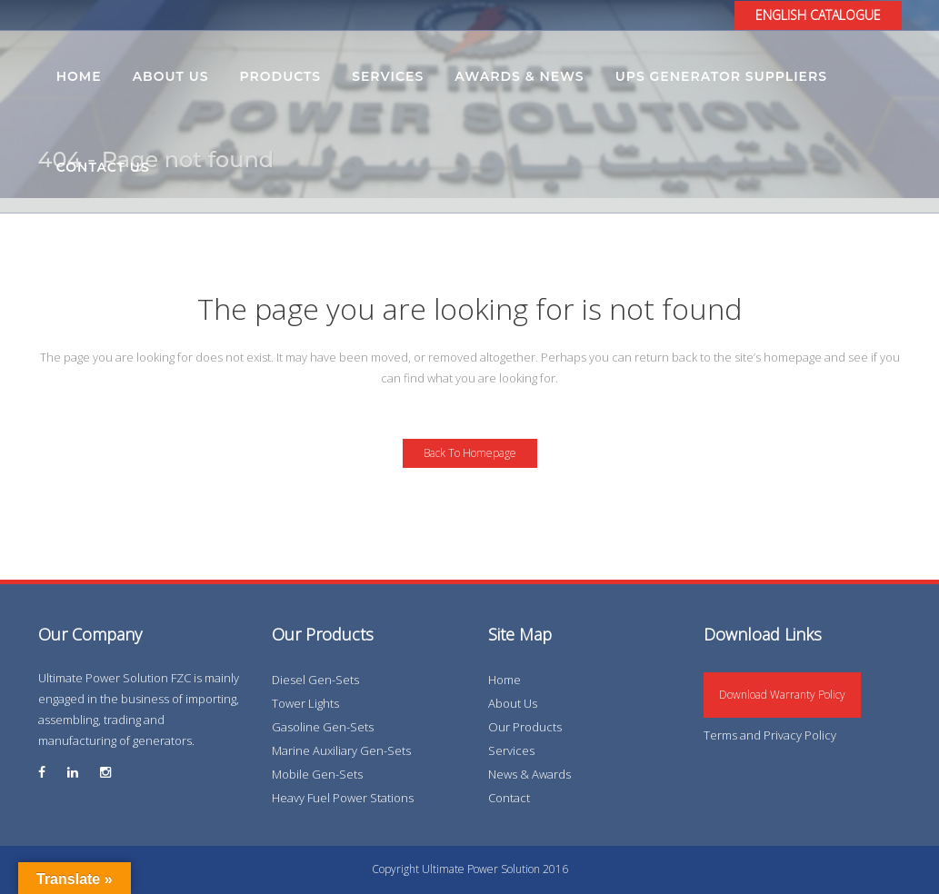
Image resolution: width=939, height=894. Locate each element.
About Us (512, 703)
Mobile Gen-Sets (317, 774)
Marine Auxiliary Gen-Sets (341, 750)
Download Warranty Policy (782, 694)
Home (504, 679)
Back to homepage (470, 453)
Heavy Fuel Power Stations (343, 798)
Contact (509, 798)
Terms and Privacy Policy (770, 735)
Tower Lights (305, 703)
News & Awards (529, 774)
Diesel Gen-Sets (315, 679)
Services (511, 750)
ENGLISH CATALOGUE (818, 15)
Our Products (525, 727)
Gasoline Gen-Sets (323, 727)
